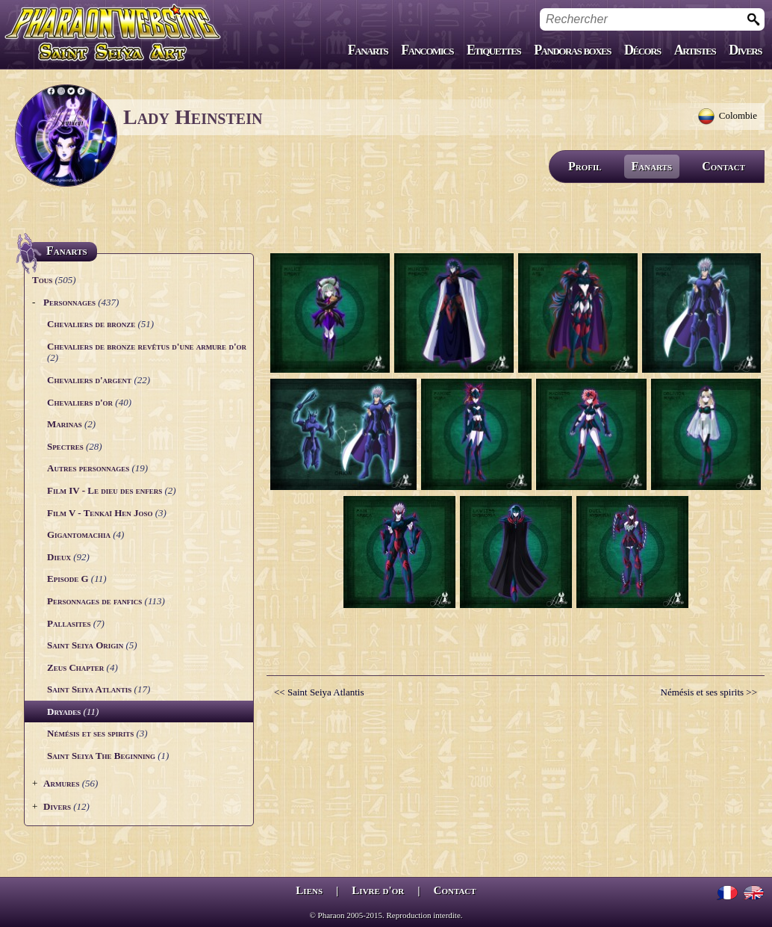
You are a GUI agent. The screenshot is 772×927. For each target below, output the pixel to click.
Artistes (694, 50)
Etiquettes (493, 50)
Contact (723, 166)
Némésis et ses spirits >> (709, 692)
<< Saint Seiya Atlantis (319, 692)
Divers (745, 50)
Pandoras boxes (572, 50)
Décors (642, 50)
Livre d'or (378, 890)
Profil (585, 166)
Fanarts (368, 50)
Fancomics (427, 50)
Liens (309, 890)
